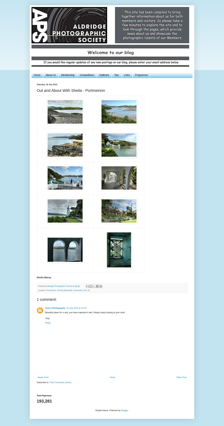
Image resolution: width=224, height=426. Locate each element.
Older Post (181, 377)
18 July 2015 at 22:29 (76, 308)
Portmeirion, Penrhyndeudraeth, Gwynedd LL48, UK (68, 290)
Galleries (104, 75)
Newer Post (43, 377)
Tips (116, 75)
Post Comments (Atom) (60, 382)
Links (127, 75)
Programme (141, 75)
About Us (51, 75)
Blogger (124, 410)
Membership (68, 75)
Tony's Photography (55, 308)
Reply (48, 323)
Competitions (87, 75)
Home (37, 75)
